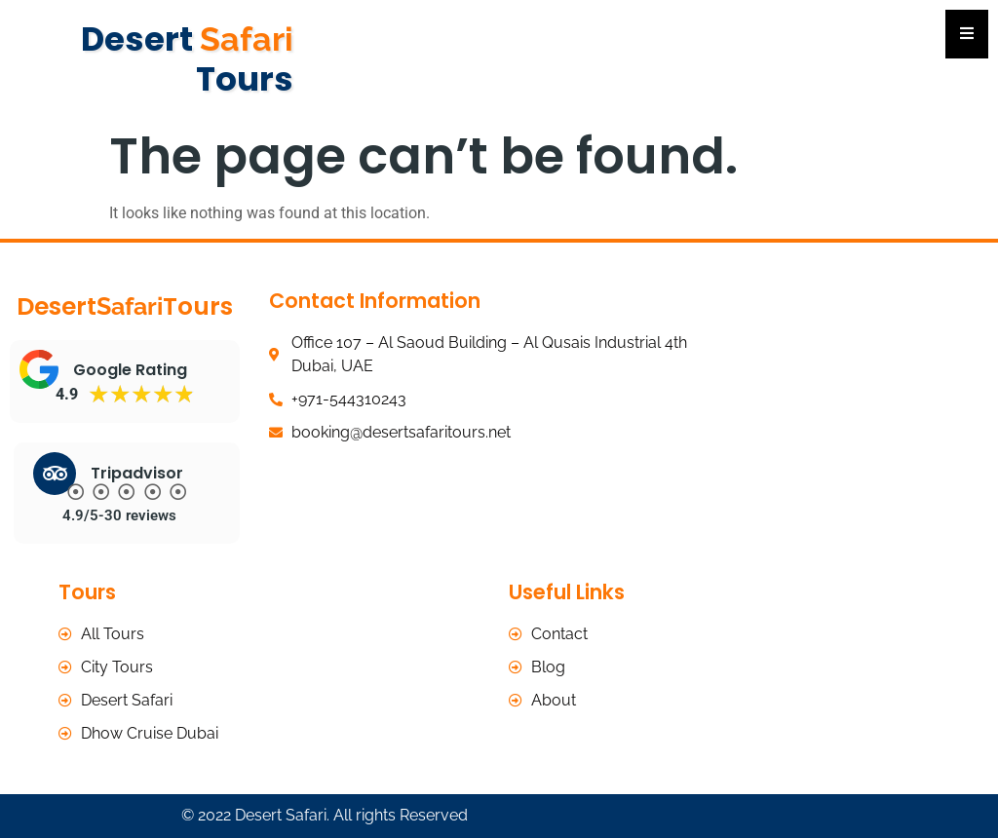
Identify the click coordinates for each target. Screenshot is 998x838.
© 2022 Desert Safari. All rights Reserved (324, 815)
